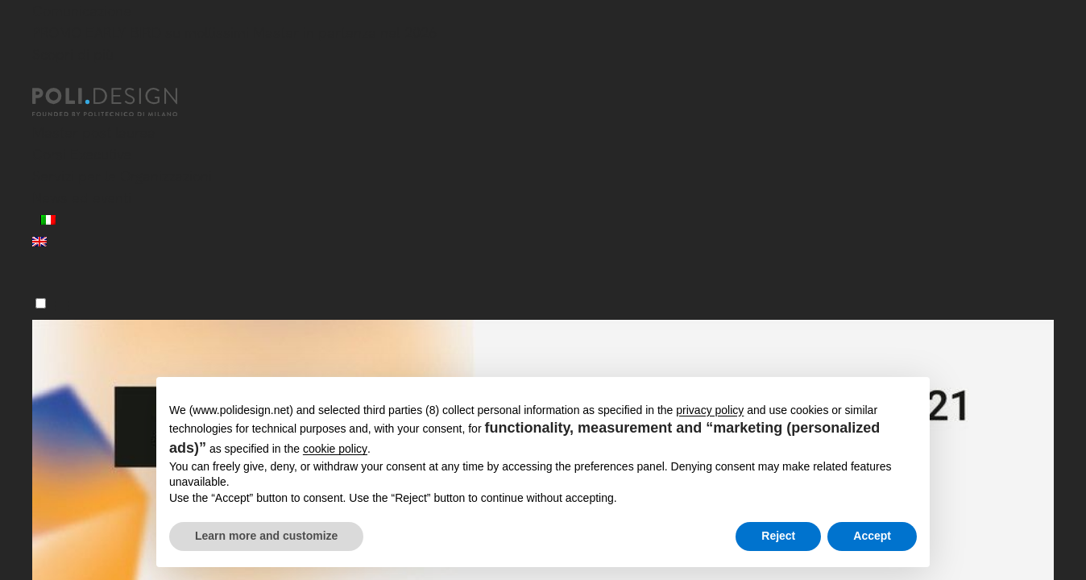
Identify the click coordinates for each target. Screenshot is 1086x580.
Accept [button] (872, 535)
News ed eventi (81, 197)
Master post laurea (93, 132)
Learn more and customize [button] (266, 535)
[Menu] (40, 303)
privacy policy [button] (710, 410)
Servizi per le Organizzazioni (122, 176)
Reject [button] (778, 535)
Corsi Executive (81, 154)
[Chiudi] (42, 78)
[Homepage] (119, 102)
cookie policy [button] (335, 448)
